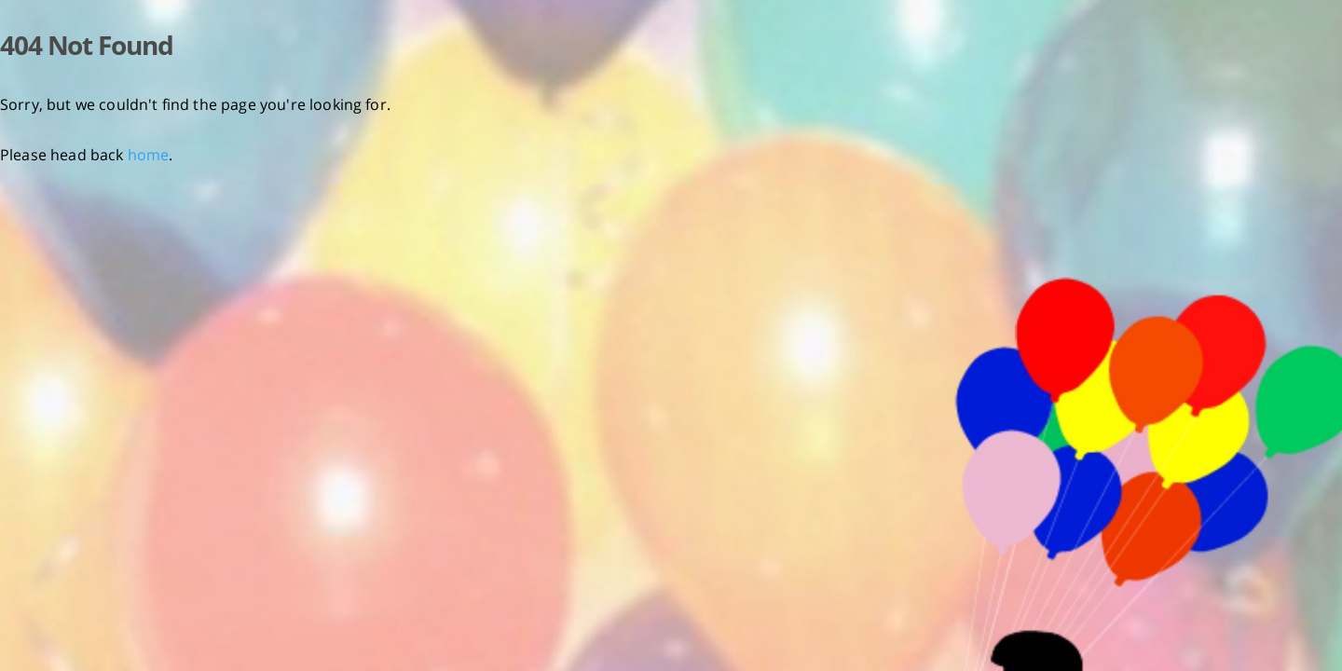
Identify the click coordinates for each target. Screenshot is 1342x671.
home (149, 154)
